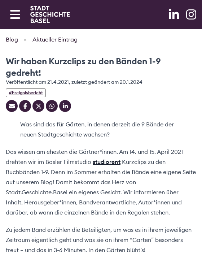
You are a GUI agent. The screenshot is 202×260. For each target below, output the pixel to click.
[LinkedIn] (174, 14)
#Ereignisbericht (26, 92)
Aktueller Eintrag (55, 39)
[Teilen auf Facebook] (25, 106)
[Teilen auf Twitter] (38, 106)
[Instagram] (191, 14)
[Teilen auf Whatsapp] (52, 106)
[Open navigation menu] (15, 14)
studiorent (106, 161)
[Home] (50, 14)
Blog (12, 39)
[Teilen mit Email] (12, 106)
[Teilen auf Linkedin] (65, 106)
